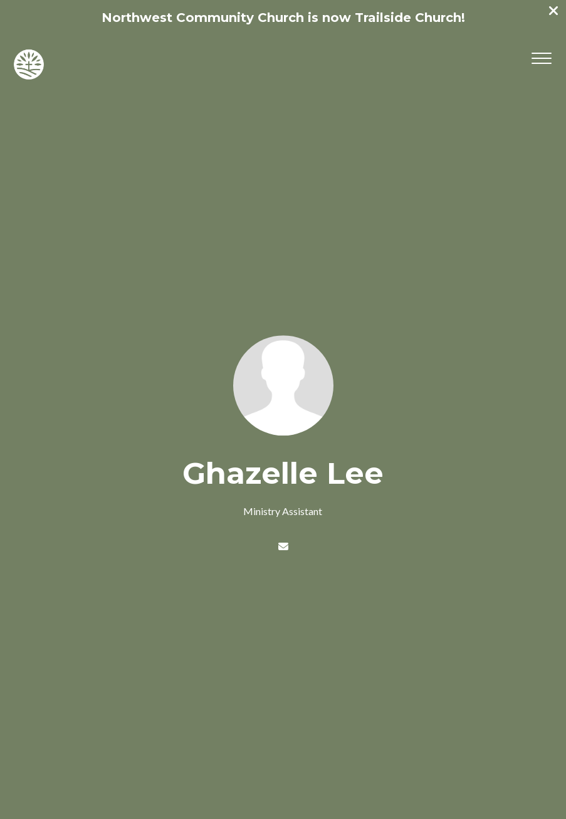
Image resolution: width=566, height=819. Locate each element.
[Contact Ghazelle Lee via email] (283, 546)
